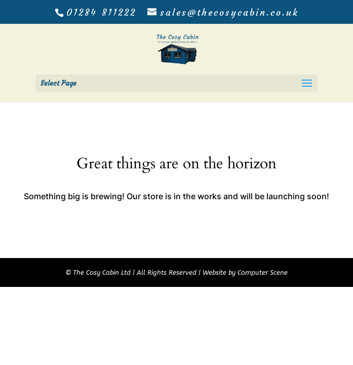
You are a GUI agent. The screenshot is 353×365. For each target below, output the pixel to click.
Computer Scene (263, 272)
